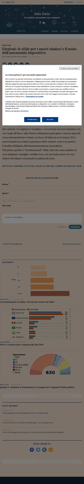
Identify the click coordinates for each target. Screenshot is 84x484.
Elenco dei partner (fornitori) (16, 111)
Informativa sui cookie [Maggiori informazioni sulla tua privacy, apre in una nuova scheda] (34, 96)
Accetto (50, 119)
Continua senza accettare (69, 68)
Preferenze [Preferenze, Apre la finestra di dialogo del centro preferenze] (32, 119)
